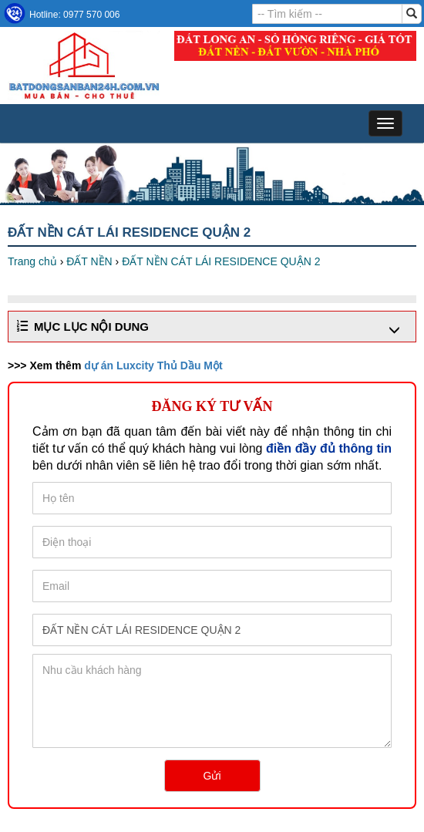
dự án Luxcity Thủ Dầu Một (153, 365)
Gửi (212, 776)
